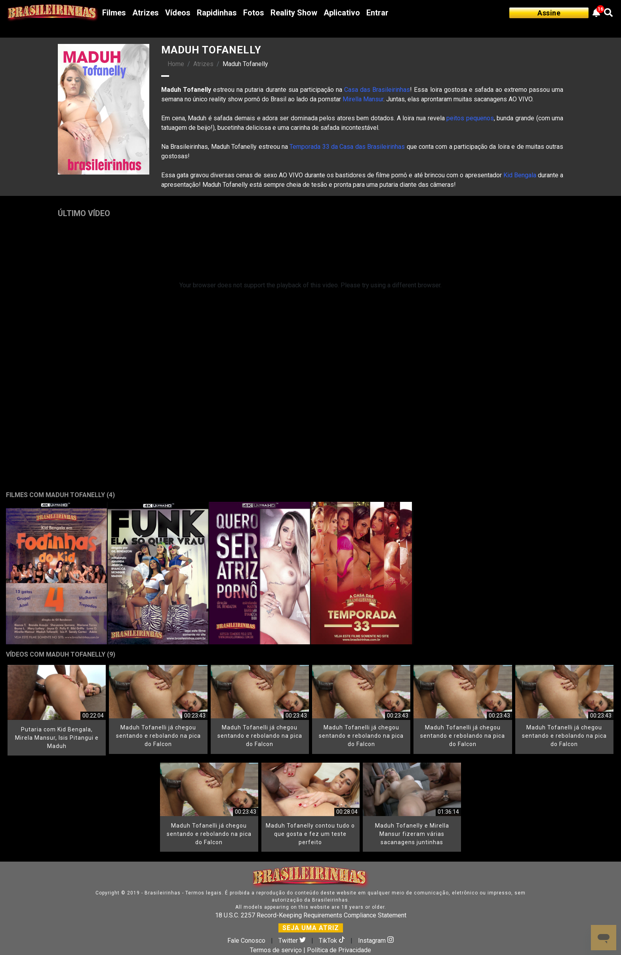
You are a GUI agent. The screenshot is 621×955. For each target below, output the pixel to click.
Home (176, 64)
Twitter (292, 940)
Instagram (376, 940)
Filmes (114, 12)
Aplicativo (342, 12)
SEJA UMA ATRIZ (310, 928)
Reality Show (293, 12)
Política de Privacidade (339, 950)
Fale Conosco (246, 940)
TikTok (333, 940)
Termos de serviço (276, 950)
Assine (548, 13)
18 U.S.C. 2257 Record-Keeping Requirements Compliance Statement (310, 915)
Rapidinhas (217, 12)
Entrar (377, 12)
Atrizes (145, 12)
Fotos (253, 12)
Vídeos (177, 12)
